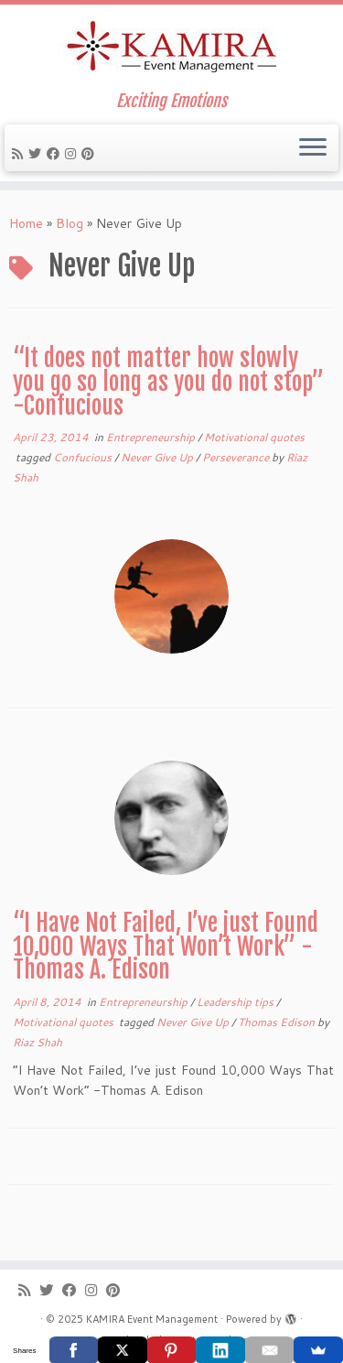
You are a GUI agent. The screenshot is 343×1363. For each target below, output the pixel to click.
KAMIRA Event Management (152, 1319)
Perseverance (237, 457)
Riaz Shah (37, 1042)
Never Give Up (158, 457)
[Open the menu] (313, 148)
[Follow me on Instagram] (73, 154)
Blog (69, 223)
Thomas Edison (277, 1022)
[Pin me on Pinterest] (90, 154)
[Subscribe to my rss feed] (20, 154)
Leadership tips (236, 1002)
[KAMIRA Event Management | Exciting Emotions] (171, 48)
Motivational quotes (254, 437)
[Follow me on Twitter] (37, 154)
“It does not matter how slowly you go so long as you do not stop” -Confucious (168, 381)
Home (26, 223)
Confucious (83, 457)
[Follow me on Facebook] (56, 154)
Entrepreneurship (152, 437)
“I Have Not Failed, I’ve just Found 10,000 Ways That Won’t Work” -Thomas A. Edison (165, 946)
